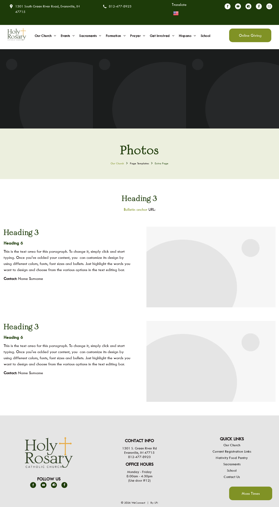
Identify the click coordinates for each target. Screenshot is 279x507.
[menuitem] (45, 36)
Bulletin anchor (135, 209)
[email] (269, 6)
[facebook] (227, 6)
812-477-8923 (120, 6)
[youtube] (238, 6)
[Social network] (248, 6)
